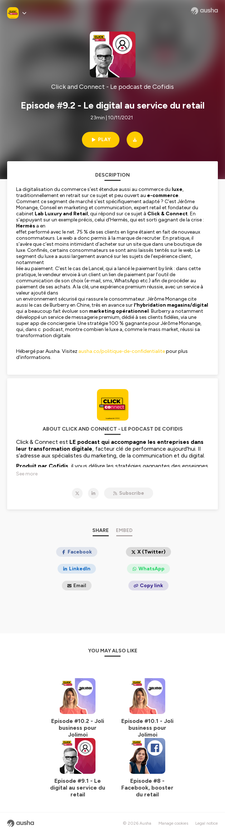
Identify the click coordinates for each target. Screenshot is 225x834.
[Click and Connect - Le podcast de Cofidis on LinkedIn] (93, 493)
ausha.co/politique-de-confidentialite (121, 351)
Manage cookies (173, 823)
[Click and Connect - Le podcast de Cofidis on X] (77, 493)
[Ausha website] (204, 10)
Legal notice (206, 823)
